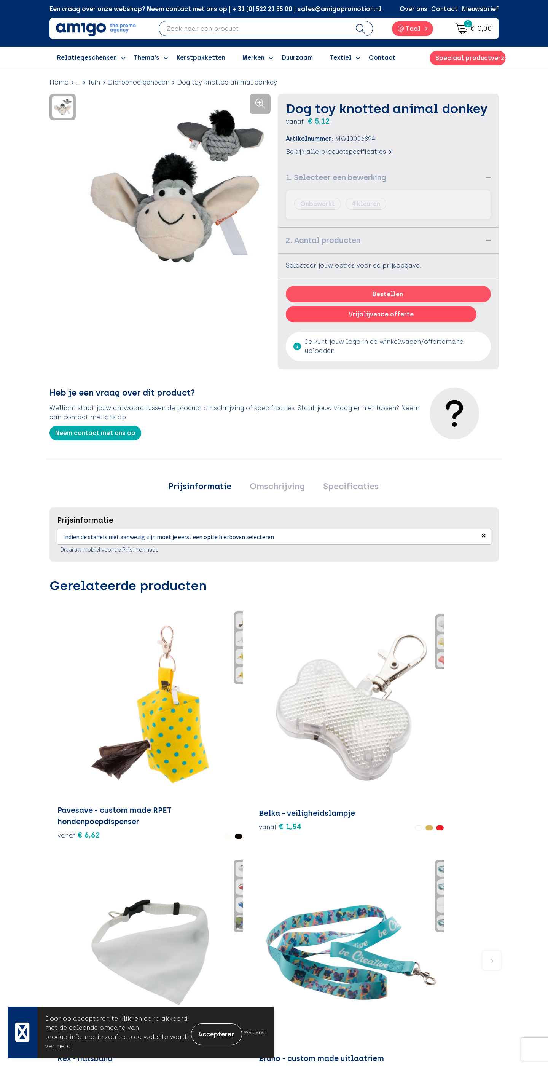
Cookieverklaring (423, 937)
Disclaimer (413, 960)
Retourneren (304, 949)
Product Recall (308, 972)
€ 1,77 (303, 723)
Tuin (94, 82)
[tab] (206, 488)
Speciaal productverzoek (470, 58)
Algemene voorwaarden (434, 926)
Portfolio (189, 984)
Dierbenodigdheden (138, 82)
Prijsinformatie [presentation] (206, 488)
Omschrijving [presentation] (277, 488)
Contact (444, 9)
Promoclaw (193, 960)
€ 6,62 (70, 740)
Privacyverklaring (423, 949)
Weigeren (255, 1032)
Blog (182, 995)
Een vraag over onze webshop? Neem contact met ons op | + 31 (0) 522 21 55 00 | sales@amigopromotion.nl (215, 9)
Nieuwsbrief (480, 9)
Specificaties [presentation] (344, 488)
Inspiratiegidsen (200, 949)
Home (58, 82)
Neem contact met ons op (95, 433)
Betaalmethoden (312, 937)
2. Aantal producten (323, 240)
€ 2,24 (219, 706)
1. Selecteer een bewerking (336, 177)
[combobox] (254, 28)
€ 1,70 (453, 723)
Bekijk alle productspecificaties (339, 151)
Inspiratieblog (197, 937)
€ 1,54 (144, 717)
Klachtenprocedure (315, 960)
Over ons (413, 9)
